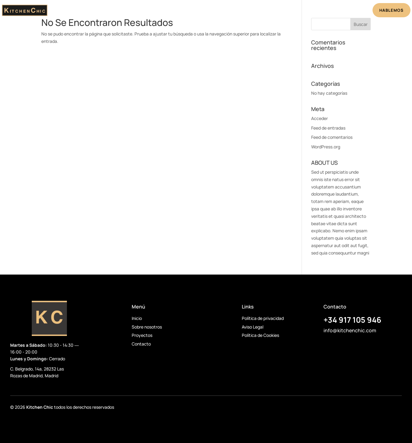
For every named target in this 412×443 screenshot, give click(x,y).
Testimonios (249, 11)
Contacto (141, 344)
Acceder (319, 118)
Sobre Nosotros (177, 11)
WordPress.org (325, 147)
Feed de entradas (328, 128)
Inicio (146, 11)
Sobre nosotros (147, 327)
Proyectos (215, 11)
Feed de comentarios (331, 137)
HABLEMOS (391, 10)
